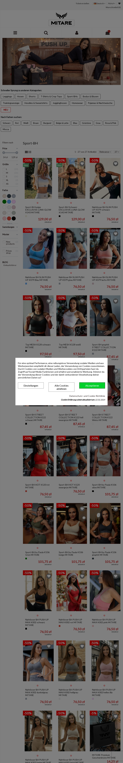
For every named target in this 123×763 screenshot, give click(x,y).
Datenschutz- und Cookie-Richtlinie (87, 396)
